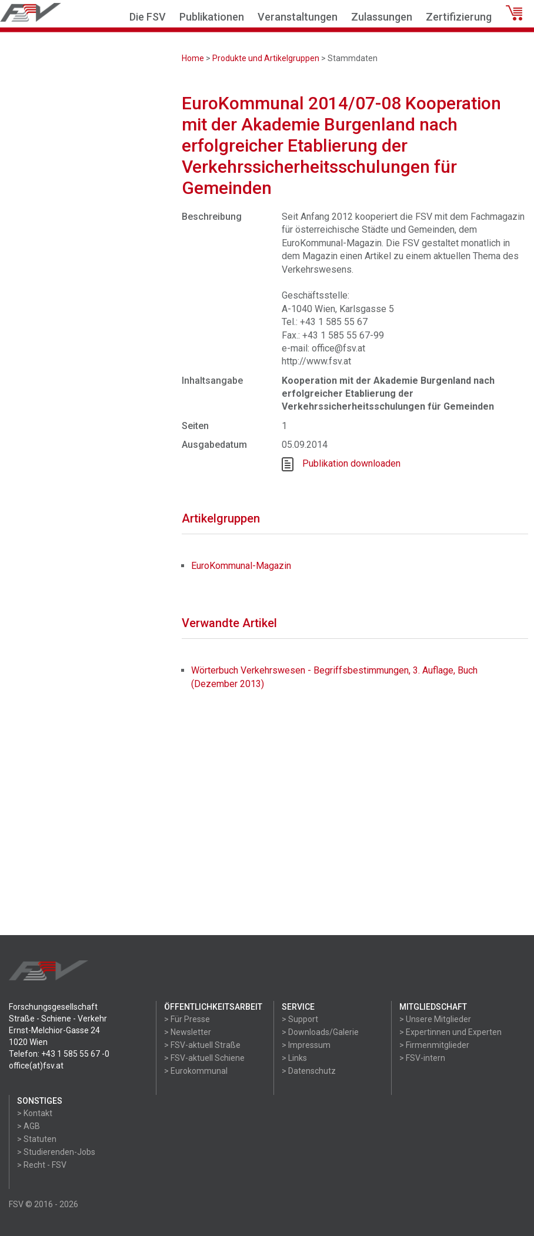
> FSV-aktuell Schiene (204, 1058)
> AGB (28, 1126)
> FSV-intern (422, 1058)
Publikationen (211, 17)
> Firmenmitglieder (434, 1045)
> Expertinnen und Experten (450, 1032)
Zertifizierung (459, 17)
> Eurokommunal (196, 1071)
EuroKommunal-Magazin (241, 565)
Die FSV (147, 17)
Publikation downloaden (351, 463)
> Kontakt (34, 1113)
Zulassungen (381, 17)
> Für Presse (187, 1019)
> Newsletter (187, 1032)
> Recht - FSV (41, 1165)
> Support (300, 1019)
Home (193, 58)
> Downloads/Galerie (320, 1032)
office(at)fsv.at (36, 1065)
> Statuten (36, 1139)
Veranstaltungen (298, 17)
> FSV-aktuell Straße (202, 1045)
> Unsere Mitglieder (435, 1019)
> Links (294, 1058)
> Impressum (306, 1045)
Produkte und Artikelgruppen (265, 58)
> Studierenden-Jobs (56, 1152)
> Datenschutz (309, 1071)
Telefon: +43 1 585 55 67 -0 (59, 1054)
